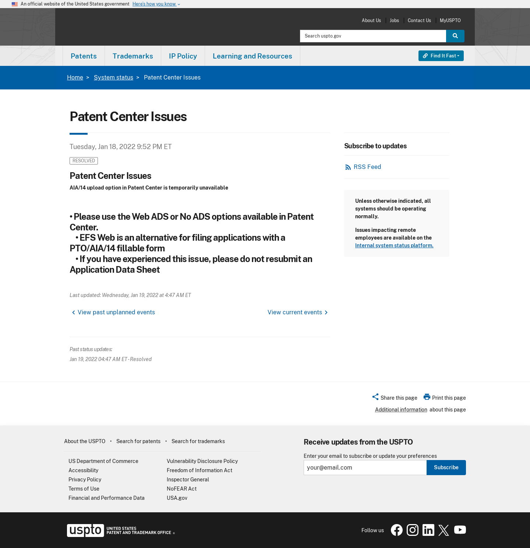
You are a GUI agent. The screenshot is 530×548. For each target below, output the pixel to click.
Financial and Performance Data (106, 498)
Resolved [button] (84, 160)
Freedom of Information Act (199, 470)
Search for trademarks (198, 441)
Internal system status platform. (394, 245)
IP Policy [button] (183, 56)
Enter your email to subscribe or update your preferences (370, 456)
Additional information (401, 410)
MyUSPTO (450, 20)
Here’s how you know (156, 4)
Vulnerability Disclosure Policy (202, 461)
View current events (295, 312)
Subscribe (446, 467)
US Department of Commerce (103, 461)
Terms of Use (83, 489)
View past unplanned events (116, 312)
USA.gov (177, 498)
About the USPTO (84, 441)
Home (75, 77)
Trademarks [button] (133, 56)
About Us (371, 20)
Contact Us (419, 20)
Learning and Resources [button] (252, 56)
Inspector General (188, 479)
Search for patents (138, 441)
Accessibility (83, 470)
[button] (394, 399)
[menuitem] (84, 56)
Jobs (394, 20)
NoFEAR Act (182, 489)
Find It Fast (439, 56)
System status (113, 77)
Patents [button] (84, 56)
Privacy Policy (84, 479)
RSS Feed (367, 166)
